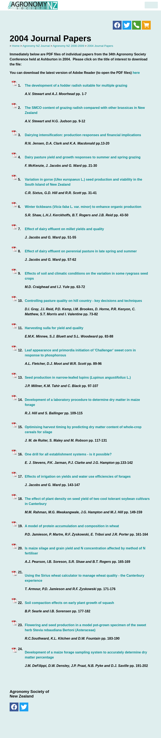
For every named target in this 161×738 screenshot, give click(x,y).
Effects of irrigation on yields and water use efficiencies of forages (78, 476)
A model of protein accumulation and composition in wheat (72, 526)
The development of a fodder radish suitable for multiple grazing (76, 85)
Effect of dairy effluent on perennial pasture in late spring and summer (81, 251)
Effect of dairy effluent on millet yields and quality (64, 229)
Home (16, 45)
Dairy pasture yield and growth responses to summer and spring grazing (82, 157)
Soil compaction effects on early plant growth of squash (69, 603)
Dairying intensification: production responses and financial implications (83, 135)
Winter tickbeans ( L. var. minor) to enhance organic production (83, 207)
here (136, 72)
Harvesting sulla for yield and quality (54, 328)
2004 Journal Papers (100, 45)
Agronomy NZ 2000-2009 (68, 45)
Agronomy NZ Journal (36, 45)
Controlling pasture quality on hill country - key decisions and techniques (83, 301)
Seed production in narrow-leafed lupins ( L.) (78, 377)
